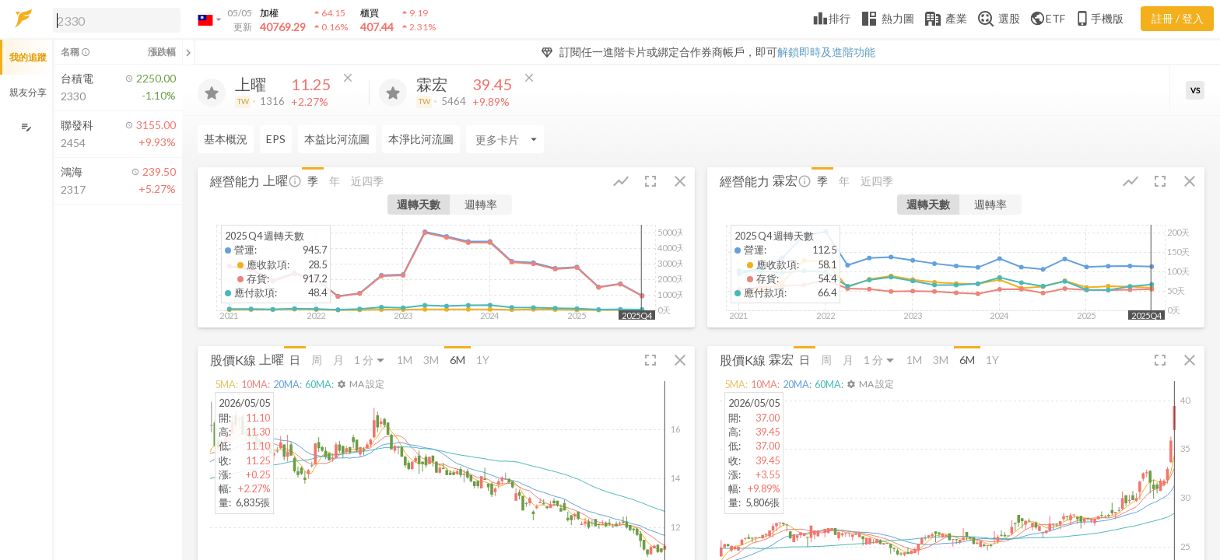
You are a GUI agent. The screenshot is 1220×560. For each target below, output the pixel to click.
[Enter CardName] (236, 139)
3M (431, 359)
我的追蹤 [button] (28, 57)
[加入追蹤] (212, 93)
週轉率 (481, 204)
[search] (117, 20)
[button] (114, 19)
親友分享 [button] (28, 92)
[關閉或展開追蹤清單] (188, 52)
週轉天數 (418, 204)
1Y (482, 359)
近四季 (367, 180)
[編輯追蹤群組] (26, 127)
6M (457, 359)
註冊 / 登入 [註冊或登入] (1178, 18)
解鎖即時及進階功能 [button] (826, 51)
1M (404, 359)
